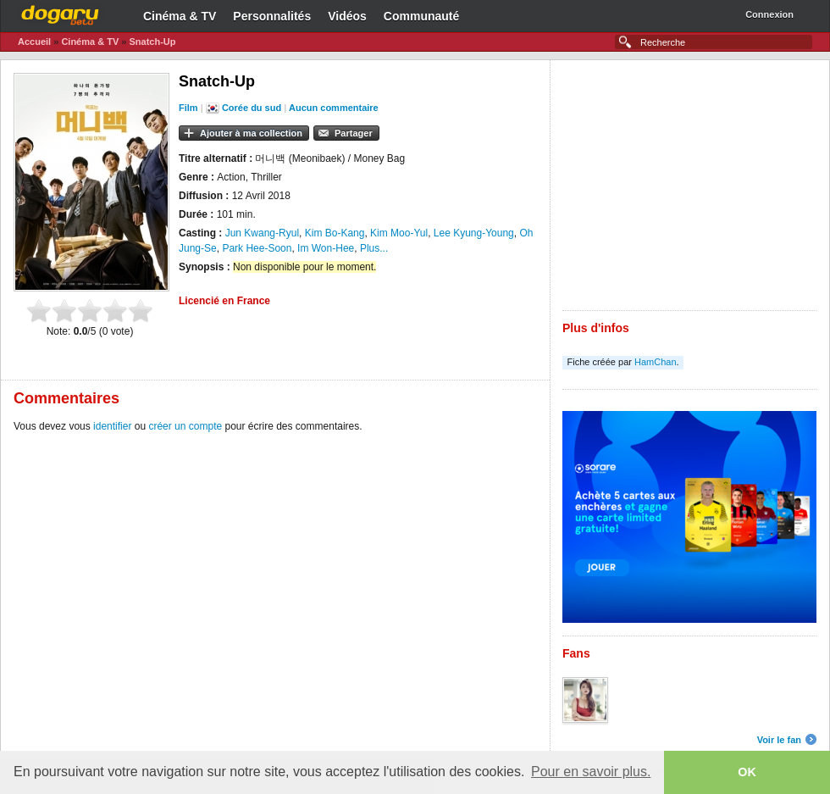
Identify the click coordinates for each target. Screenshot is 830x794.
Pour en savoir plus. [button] (590, 771)
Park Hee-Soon (256, 248)
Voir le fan (779, 740)
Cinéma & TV (179, 16)
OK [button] (747, 772)
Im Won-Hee (325, 248)
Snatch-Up (152, 41)
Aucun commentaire (334, 108)
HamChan (655, 362)
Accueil (34, 41)
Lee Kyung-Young (474, 233)
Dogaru (60, 12)
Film (188, 108)
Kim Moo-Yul (399, 233)
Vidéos (347, 16)
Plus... (374, 248)
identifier (112, 426)
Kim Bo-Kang (335, 233)
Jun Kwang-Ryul (262, 233)
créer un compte (185, 426)
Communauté (421, 16)
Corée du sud (251, 108)
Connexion (769, 14)
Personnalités (272, 16)
